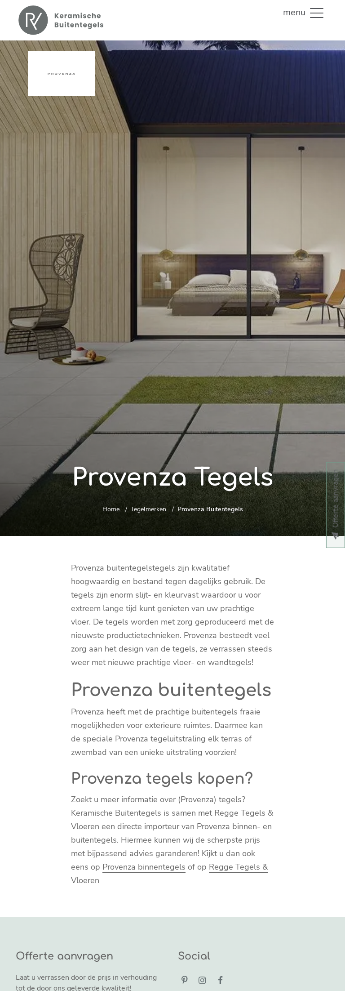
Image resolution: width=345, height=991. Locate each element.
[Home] (60, 20)
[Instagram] (203, 981)
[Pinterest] (185, 981)
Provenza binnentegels (144, 867)
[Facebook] (220, 981)
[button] (317, 12)
